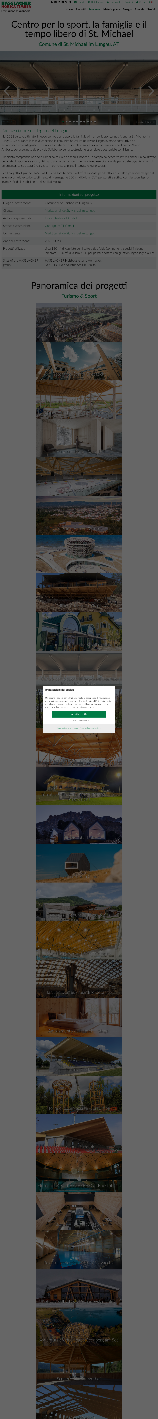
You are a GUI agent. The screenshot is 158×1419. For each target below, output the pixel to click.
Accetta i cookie (79, 714)
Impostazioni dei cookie (79, 721)
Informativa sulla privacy (67, 728)
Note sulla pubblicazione (90, 728)
